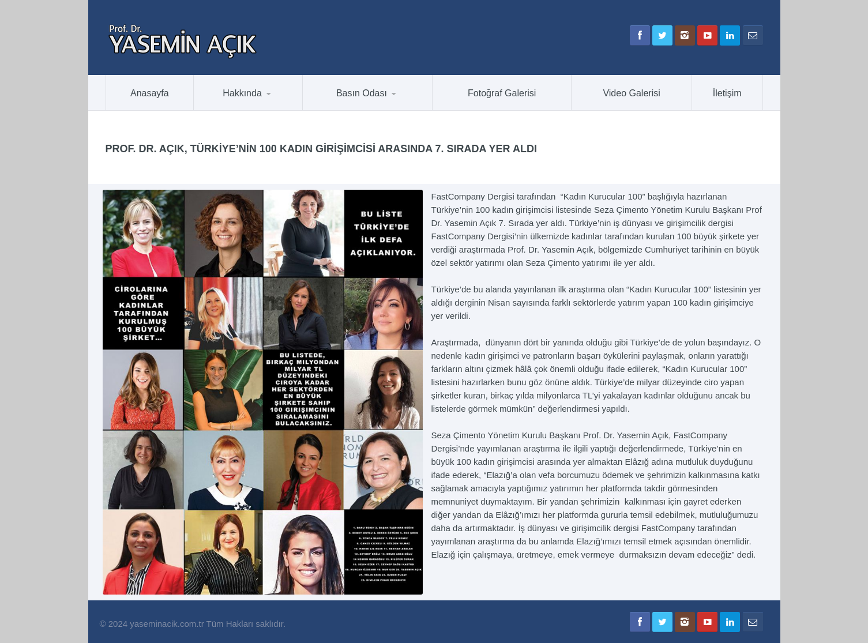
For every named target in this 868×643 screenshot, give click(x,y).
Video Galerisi (631, 93)
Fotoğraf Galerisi (502, 93)
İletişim (727, 93)
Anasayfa (149, 93)
